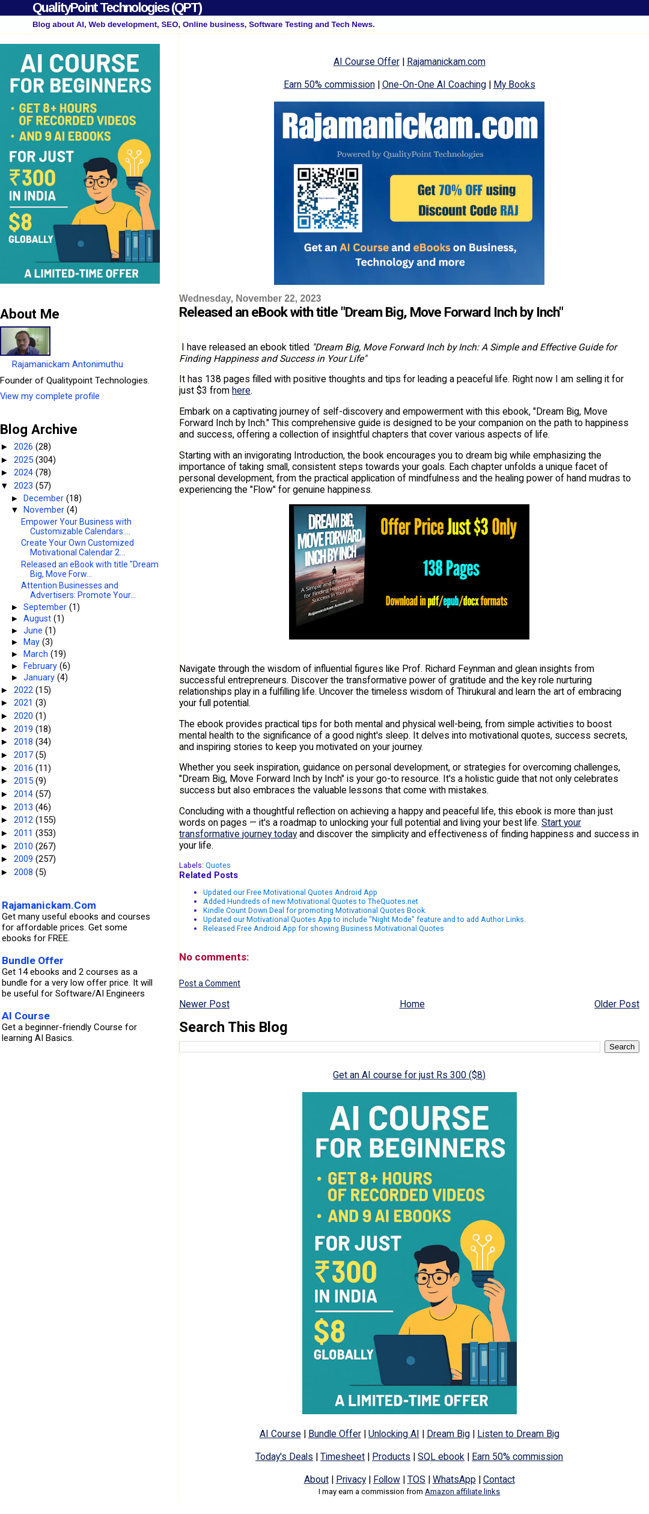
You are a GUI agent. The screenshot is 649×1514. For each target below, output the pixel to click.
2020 (24, 715)
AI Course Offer (367, 61)
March (36, 654)
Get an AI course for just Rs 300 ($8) (409, 1075)
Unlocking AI (393, 1433)
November (45, 509)
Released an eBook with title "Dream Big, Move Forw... (90, 569)
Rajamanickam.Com (49, 905)
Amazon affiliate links (462, 1491)
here (241, 390)
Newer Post (204, 1004)
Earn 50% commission (329, 84)
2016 (24, 768)
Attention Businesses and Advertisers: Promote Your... (78, 590)
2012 (24, 819)
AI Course (280, 1433)
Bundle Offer (334, 1433)
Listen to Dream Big (518, 1433)
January (40, 677)
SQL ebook (441, 1456)
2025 (24, 459)
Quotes (218, 865)
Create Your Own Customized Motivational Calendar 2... (77, 547)
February (41, 666)
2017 (24, 754)
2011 (24, 833)
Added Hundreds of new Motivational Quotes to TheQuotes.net (310, 901)
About (316, 1479)
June (34, 630)
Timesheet (342, 1456)
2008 (24, 872)
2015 (24, 780)
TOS (416, 1479)
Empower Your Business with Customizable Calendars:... (76, 526)
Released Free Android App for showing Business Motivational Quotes (323, 928)
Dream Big (448, 1433)
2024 (24, 472)
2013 (24, 807)
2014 (24, 794)
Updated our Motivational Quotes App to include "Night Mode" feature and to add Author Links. (364, 919)
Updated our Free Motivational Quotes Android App (290, 892)
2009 (24, 858)
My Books (514, 84)
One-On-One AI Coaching (434, 84)
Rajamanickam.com (446, 61)
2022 (24, 690)
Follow (386, 1479)
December (44, 498)
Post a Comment (209, 983)
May (32, 642)
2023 (24, 485)
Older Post (616, 1004)
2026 (24, 446)
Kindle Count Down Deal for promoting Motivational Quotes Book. (315, 910)
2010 (24, 846)
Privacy (351, 1479)
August (38, 618)
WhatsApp (454, 1479)
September (46, 607)
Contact (499, 1479)
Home (412, 1004)
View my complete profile (50, 396)
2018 (24, 741)
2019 (24, 729)
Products (391, 1456)
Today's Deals (284, 1456)
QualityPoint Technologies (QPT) (116, 7)
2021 (24, 702)
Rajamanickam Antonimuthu (67, 364)
